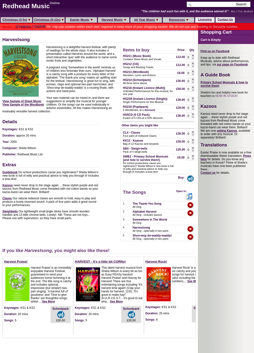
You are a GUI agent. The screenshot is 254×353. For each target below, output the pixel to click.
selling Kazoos (227, 130)
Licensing (205, 19)
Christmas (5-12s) (49, 20)
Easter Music (81, 20)
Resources (178, 20)
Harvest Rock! (156, 261)
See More (48, 301)
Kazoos (7, 185)
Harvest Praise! (16, 261)
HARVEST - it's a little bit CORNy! (100, 261)
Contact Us (225, 19)
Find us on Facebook (215, 51)
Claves (7, 198)
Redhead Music (26, 6)
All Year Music (146, 20)
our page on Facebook (232, 64)
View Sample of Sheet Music (21, 101)
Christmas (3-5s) (16, 20)
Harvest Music (113, 20)
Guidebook (10, 172)
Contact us (208, 172)
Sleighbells (10, 211)
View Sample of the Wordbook (23, 104)
